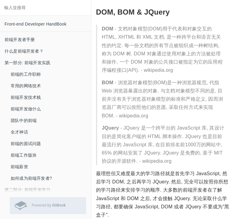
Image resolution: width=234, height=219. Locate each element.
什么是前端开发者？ (24, 51)
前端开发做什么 (26, 108)
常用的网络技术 (26, 85)
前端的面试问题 (26, 143)
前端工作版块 (24, 155)
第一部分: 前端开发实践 (27, 62)
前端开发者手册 (20, 39)
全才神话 (19, 132)
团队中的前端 (24, 120)
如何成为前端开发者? (31, 178)
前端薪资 (19, 166)
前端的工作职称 (26, 74)
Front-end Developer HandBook (35, 24)
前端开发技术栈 (26, 97)
